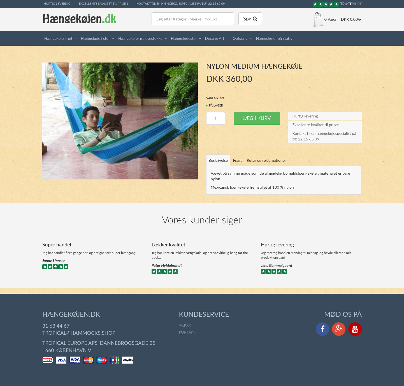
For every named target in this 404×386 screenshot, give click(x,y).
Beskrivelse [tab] (218, 160)
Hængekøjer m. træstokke (140, 38)
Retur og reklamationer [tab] (266, 160)
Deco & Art (214, 38)
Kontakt (187, 332)
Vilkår (185, 325)
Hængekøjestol (184, 38)
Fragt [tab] (237, 160)
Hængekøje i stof (95, 38)
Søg (250, 18)
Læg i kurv (256, 118)
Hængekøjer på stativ (274, 38)
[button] (76, 38)
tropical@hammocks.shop (78, 333)
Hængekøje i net (58, 38)
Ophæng (240, 38)
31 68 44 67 (55, 326)
